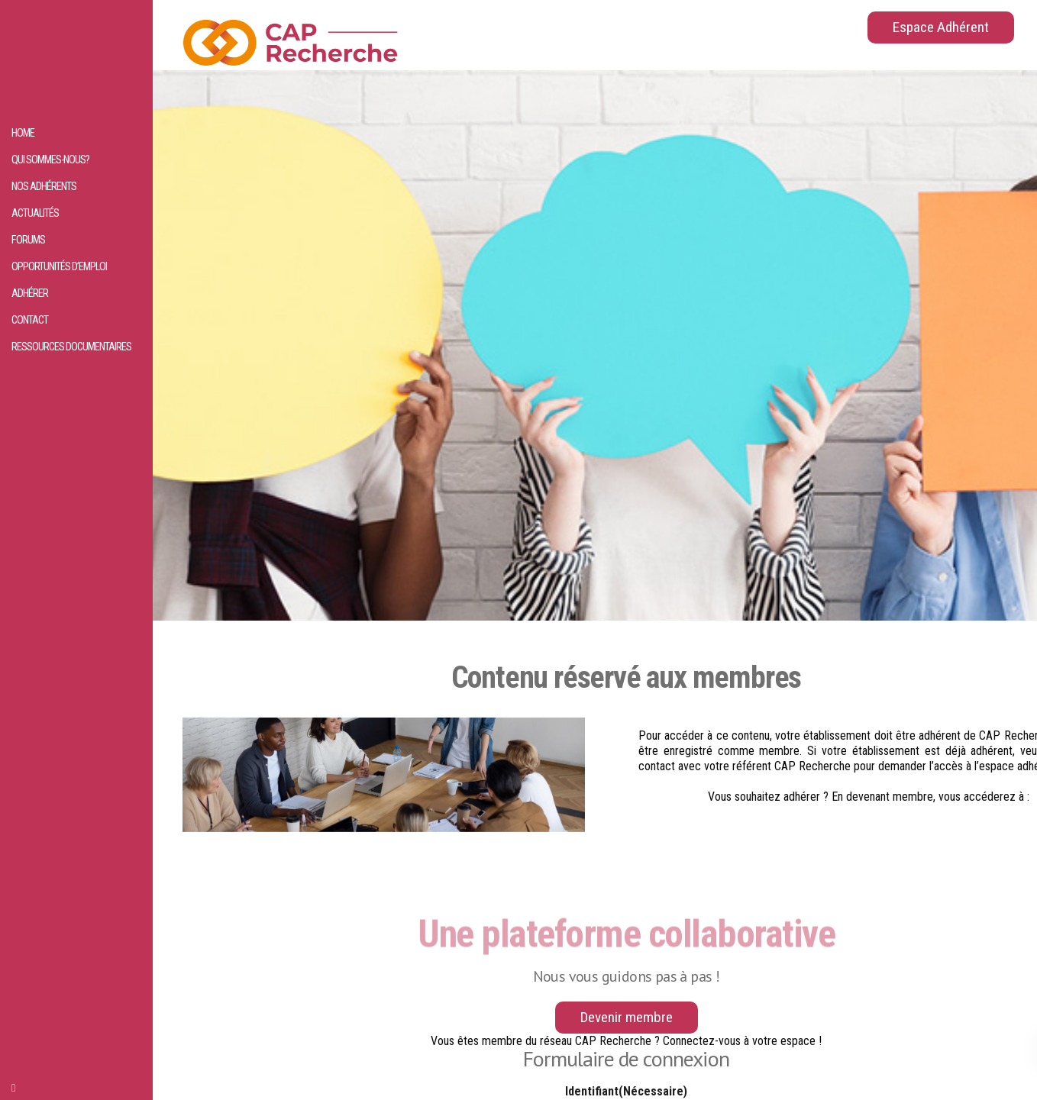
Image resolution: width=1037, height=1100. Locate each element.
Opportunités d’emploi (59, 266)
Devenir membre (626, 1017)
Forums (28, 240)
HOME (22, 133)
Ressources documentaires (71, 346)
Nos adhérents (43, 186)
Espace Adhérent (941, 27)
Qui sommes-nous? (50, 159)
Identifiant (626, 1091)
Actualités (35, 213)
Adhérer (29, 293)
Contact (29, 320)
